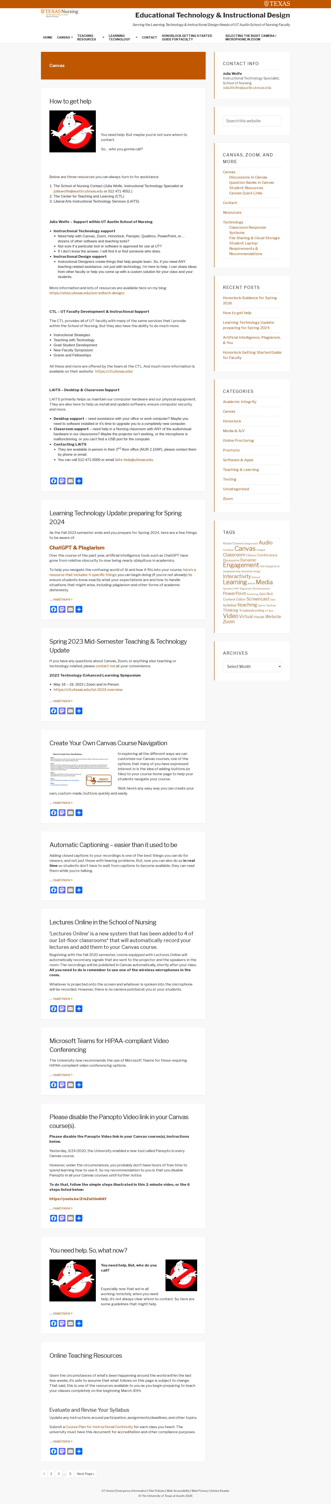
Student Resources (246, 188)
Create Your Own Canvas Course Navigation (108, 743)
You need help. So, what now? (88, 1250)
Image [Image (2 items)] (256, 571)
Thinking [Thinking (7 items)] (230, 610)
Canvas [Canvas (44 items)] (245, 548)
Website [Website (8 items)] (273, 616)
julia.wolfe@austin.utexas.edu (78, 191)
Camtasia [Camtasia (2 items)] (228, 550)
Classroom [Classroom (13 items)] (234, 554)
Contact (230, 203)
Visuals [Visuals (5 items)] (259, 617)
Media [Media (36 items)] (264, 582)
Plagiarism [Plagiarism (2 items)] (246, 588)
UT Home (108, 1490)
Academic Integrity (240, 402)
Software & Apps (238, 460)
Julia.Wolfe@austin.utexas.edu (247, 88)
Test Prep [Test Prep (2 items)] (271, 605)
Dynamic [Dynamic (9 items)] (248, 560)
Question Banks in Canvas (251, 182)
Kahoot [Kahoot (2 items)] (256, 577)
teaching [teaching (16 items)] (247, 605)
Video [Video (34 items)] (231, 615)
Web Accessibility (178, 1490)
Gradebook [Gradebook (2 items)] (229, 571)
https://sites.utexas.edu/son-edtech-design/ (87, 293)
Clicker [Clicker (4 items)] (251, 555)
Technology (233, 222)
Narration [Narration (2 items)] (228, 588)
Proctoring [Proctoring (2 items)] (253, 594)
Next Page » (84, 1474)
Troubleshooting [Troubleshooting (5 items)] (252, 610)
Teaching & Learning (241, 469)
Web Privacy (200, 1490)
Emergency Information (131, 1490)
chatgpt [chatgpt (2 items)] (260, 550)
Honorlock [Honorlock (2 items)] (247, 571)
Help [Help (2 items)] (238, 571)
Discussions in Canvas (248, 177)
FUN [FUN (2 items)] (262, 566)
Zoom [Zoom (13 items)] (229, 621)
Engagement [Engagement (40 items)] (241, 565)
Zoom (228, 499)
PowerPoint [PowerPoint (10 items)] (234, 593)
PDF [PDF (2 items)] (236, 588)
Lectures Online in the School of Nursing (102, 922)
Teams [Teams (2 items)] (261, 605)
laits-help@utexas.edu (134, 460)
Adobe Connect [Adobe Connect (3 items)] (233, 543)
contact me (105, 666)
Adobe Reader (219, 1490)
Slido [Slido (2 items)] (272, 599)
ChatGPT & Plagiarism (76, 548)
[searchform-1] (252, 120)
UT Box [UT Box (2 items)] (269, 611)
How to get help (70, 101)
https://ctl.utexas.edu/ (114, 371)
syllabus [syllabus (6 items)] (230, 605)
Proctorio (231, 450)
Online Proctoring (238, 440)
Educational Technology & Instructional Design (212, 15)
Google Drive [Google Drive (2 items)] (272, 566)
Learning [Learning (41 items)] (235, 582)
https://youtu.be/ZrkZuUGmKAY (78, 1199)
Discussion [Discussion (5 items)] (231, 560)
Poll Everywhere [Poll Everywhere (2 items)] (261, 588)
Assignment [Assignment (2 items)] (251, 543)
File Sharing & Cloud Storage (254, 238)
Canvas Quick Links (246, 193)
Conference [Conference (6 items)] (267, 555)
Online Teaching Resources (85, 1355)
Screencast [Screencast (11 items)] (257, 599)
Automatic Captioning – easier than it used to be (113, 845)
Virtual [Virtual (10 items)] (246, 616)
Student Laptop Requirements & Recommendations (245, 248)
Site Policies (157, 1490)
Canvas (229, 172)
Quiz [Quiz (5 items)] (262, 594)
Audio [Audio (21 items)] (266, 542)
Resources (232, 212)
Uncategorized (236, 489)
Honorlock (232, 421)
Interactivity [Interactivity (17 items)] (237, 576)
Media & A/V (234, 431)
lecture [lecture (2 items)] (251, 583)
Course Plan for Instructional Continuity (99, 1427)
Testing (229, 479)
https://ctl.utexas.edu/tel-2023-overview (88, 690)
